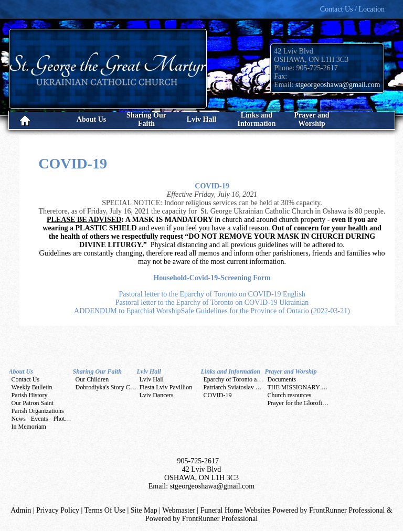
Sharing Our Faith (97, 371)
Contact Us (26, 379)
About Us (21, 371)
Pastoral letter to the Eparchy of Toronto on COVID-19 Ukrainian (212, 302)
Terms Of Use (104, 510)
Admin (20, 510)
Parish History (30, 395)
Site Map (144, 510)
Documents (282, 379)
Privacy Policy (57, 510)
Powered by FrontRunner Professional (201, 519)
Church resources (290, 395)
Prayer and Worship (291, 371)
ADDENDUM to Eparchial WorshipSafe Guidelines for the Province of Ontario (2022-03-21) (212, 311)
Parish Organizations (38, 411)
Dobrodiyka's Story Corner (109, 387)
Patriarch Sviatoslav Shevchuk (242, 387)
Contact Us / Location (352, 9)
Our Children (92, 379)
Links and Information (230, 371)
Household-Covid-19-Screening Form (211, 278)
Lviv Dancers (157, 395)
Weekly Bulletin (32, 387)
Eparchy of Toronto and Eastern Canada (254, 379)
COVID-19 (212, 186)
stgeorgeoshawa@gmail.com (337, 85)
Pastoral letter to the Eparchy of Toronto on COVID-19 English (212, 294)
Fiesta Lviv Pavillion (166, 387)
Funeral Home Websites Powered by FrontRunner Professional (292, 510)
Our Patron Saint (33, 403)
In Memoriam (29, 426)
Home (36, 120)
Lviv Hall (149, 371)
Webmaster (178, 510)
